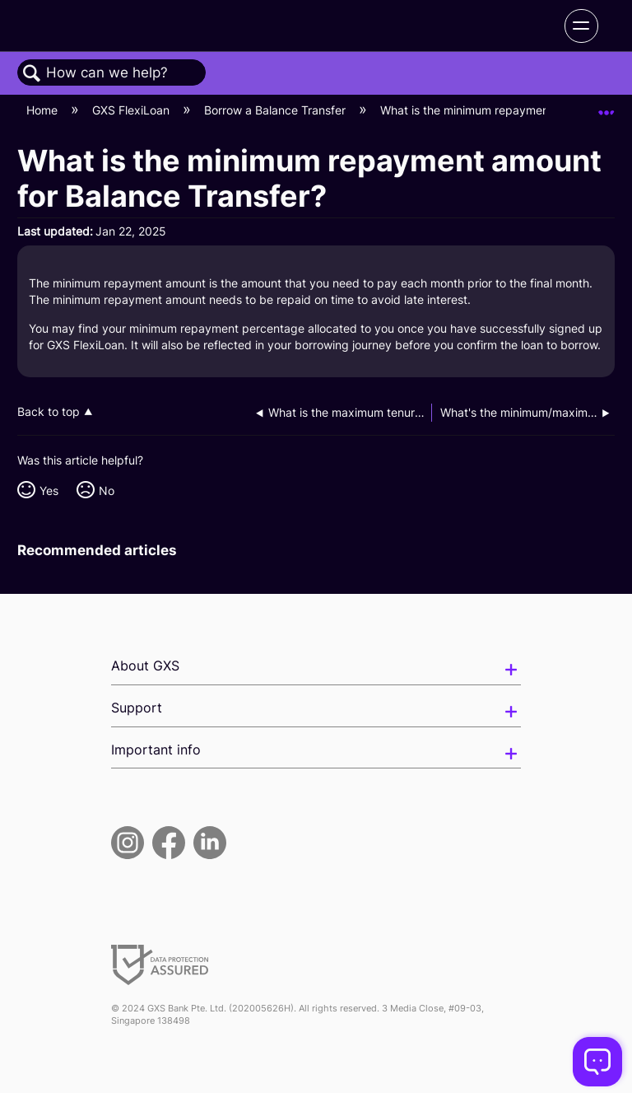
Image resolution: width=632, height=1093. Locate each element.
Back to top (48, 411)
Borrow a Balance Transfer (276, 110)
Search (32, 73)
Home (43, 110)
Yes (49, 490)
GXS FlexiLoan (132, 110)
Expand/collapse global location (606, 106)
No (106, 490)
